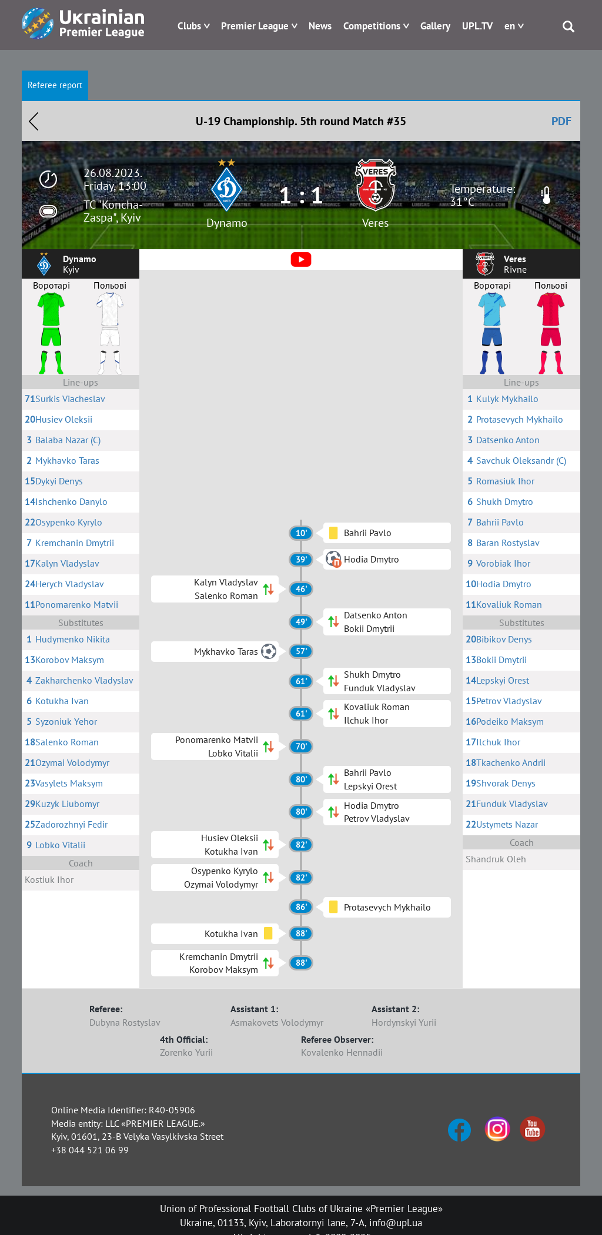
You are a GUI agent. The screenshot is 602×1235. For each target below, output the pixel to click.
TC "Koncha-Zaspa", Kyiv (113, 211)
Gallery (435, 25)
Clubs (189, 25)
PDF (561, 121)
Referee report (55, 85)
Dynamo (227, 222)
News (320, 25)
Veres (375, 222)
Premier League (255, 25)
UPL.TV (477, 25)
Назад (33, 121)
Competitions (371, 25)
